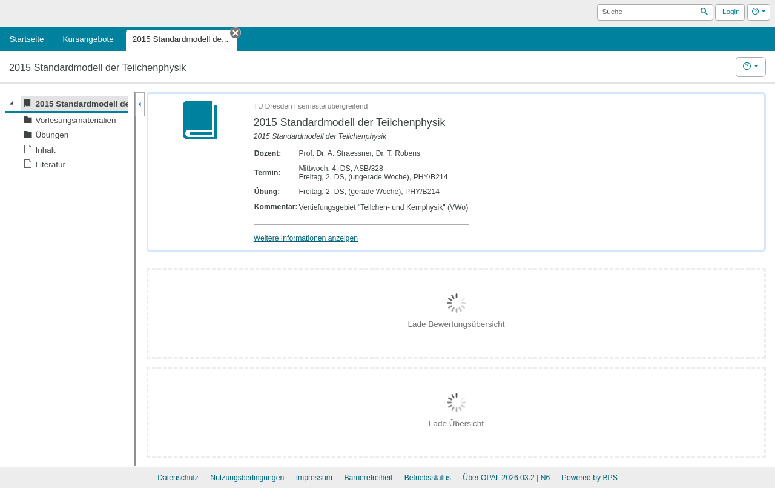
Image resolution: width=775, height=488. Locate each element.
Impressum (314, 477)
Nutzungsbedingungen (247, 477)
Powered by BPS (590, 477)
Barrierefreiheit (368, 477)
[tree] (66, 134)
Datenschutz (178, 477)
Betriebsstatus (427, 477)
